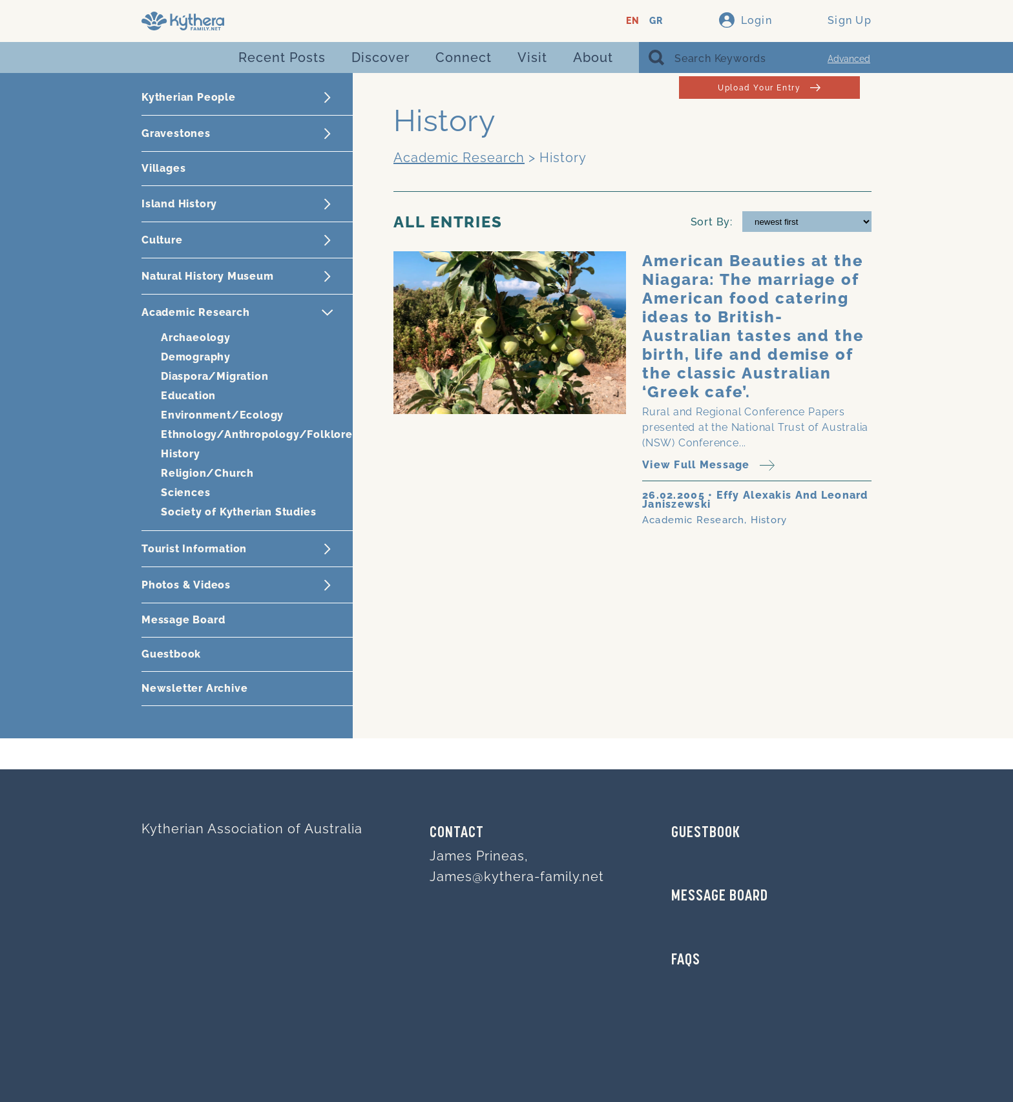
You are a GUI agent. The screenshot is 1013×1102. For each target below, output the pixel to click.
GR (656, 21)
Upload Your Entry (769, 87)
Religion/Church (207, 473)
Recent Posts (282, 57)
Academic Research (459, 157)
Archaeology (196, 337)
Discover (380, 57)
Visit (532, 57)
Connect (463, 57)
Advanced (849, 59)
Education (188, 396)
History (180, 454)
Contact (457, 833)
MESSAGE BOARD (719, 896)
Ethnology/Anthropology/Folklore (257, 434)
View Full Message (708, 465)
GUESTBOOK (705, 833)
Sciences (185, 492)
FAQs (685, 960)
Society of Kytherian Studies (238, 512)
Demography (196, 357)
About (593, 57)
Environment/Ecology (222, 415)
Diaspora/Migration (214, 376)
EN (633, 21)
